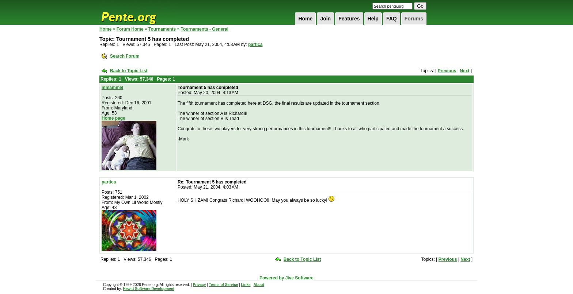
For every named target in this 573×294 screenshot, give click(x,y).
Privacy (199, 285)
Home (305, 19)
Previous (447, 70)
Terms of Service (223, 285)
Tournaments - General (204, 29)
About (259, 285)
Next (464, 70)
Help (373, 19)
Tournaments (162, 29)
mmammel (112, 87)
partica (255, 44)
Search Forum (125, 56)
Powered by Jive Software (286, 278)
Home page (113, 118)
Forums (414, 19)
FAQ (391, 19)
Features (349, 19)
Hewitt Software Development (148, 289)
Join (325, 19)
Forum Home (130, 29)
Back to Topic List (128, 70)
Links (245, 285)
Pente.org (138, 12)
